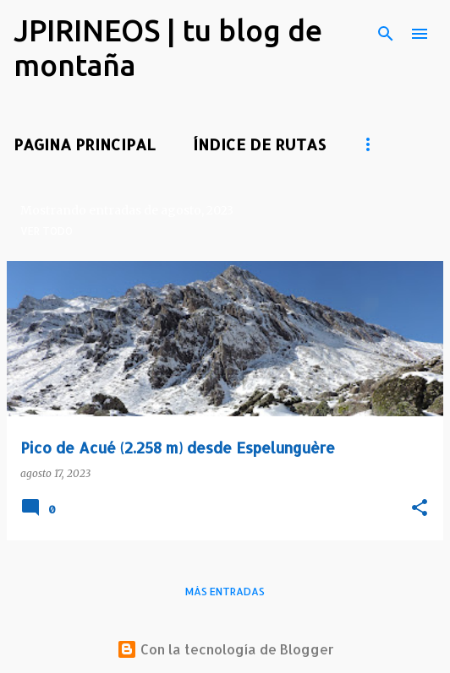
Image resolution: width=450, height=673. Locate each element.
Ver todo (46, 231)
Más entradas (225, 591)
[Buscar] (386, 34)
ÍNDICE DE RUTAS (259, 144)
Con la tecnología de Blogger (225, 649)
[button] (419, 508)
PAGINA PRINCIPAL (85, 144)
